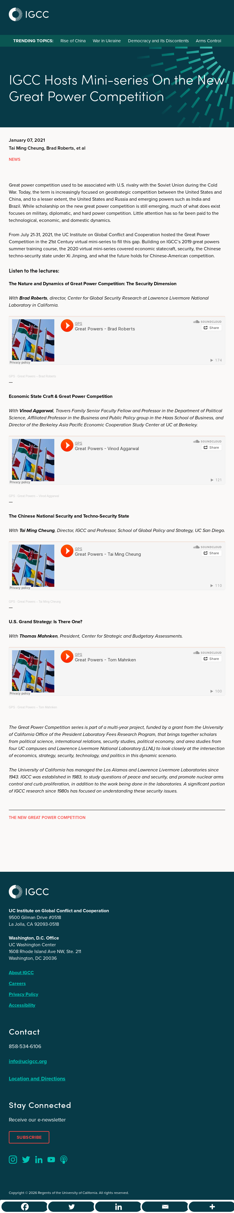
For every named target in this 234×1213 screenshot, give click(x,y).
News (14, 159)
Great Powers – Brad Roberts (36, 376)
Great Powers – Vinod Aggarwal (38, 496)
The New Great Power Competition (47, 818)
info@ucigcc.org (28, 1061)
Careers (17, 983)
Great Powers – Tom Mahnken (37, 707)
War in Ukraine (107, 41)
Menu (218, 14)
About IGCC (21, 972)
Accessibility (22, 1005)
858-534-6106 (25, 1046)
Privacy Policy (23, 994)
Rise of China (73, 41)
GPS (12, 376)
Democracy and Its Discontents (158, 41)
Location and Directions (37, 1078)
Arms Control (208, 41)
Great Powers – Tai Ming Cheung (38, 601)
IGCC (29, 14)
